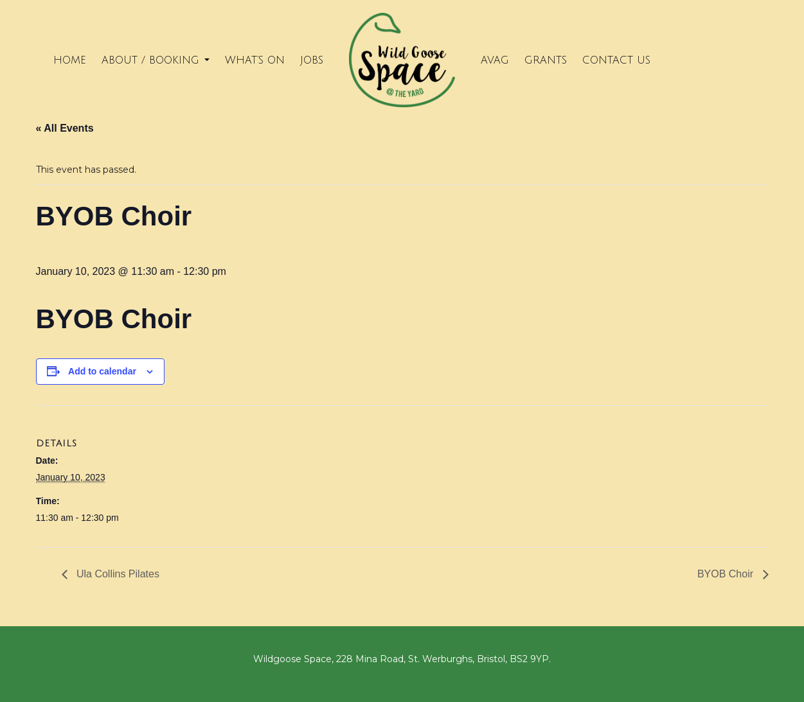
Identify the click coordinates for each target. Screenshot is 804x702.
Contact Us (616, 60)
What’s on (255, 60)
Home (69, 60)
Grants (545, 60)
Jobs (311, 60)
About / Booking (156, 60)
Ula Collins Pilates (116, 573)
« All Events (65, 128)
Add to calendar (102, 371)
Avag (495, 60)
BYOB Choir (726, 573)
